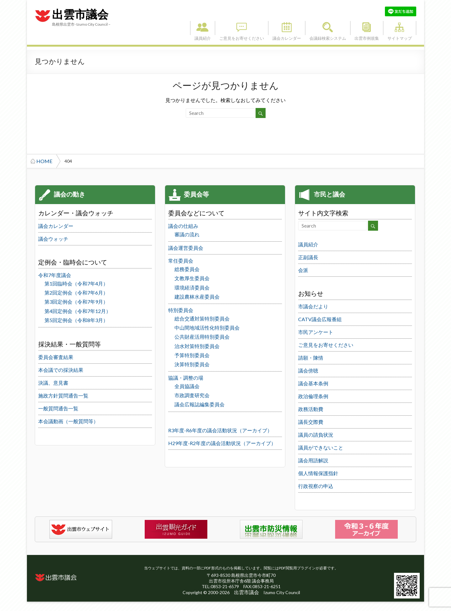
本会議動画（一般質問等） (68, 421)
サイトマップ (399, 28)
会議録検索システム (327, 28)
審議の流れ (187, 234)
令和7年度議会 (54, 275)
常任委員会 (180, 261)
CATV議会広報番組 (320, 319)
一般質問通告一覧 (58, 408)
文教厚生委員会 (192, 278)
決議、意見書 (53, 383)
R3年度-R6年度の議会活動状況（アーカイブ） (220, 430)
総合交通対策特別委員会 (202, 318)
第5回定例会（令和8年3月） (76, 320)
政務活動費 (310, 409)
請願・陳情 (310, 358)
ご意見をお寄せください (241, 28)
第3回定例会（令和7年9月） (76, 302)
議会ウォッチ (53, 239)
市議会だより (313, 306)
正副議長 (308, 257)
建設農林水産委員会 (197, 297)
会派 (303, 270)
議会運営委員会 (185, 248)
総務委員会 (187, 269)
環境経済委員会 (192, 287)
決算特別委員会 (192, 364)
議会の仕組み (183, 226)
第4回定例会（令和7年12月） (77, 311)
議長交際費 (310, 422)
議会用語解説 (313, 460)
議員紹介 (202, 28)
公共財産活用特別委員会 (202, 337)
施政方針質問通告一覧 (63, 395)
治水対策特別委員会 (197, 346)
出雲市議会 (80, 14)
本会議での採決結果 (60, 370)
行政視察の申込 (315, 486)
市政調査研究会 (192, 395)
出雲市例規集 (367, 28)
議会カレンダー (286, 28)
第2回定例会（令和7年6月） (76, 292)
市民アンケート (315, 332)
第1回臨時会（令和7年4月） (76, 283)
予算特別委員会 (192, 355)
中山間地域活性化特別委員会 (207, 328)
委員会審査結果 (55, 357)
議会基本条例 (313, 383)
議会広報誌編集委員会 (199, 404)
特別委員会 (180, 310)
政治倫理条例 (313, 396)
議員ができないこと (320, 447)
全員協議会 (187, 386)
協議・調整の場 (185, 378)
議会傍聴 (308, 370)
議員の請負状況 (315, 435)
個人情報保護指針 (318, 473)
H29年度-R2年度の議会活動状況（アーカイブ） (222, 443)
